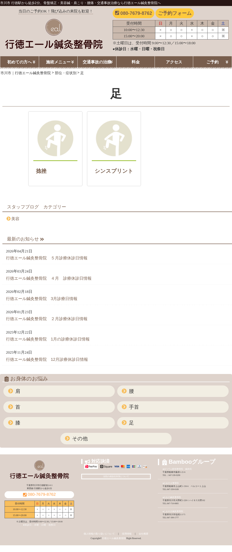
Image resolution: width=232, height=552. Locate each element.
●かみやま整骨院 (170, 483)
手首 (133, 407)
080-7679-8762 (133, 13)
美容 (15, 218)
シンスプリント (114, 171)
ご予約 (212, 62)
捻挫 (41, 171)
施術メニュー (58, 62)
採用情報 (127, 533)
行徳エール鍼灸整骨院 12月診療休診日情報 (47, 359)
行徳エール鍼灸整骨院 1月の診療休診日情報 (48, 339)
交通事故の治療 (97, 62)
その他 (79, 438)
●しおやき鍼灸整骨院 (172, 511)
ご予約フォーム (174, 13)
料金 (136, 62)
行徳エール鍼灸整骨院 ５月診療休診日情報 (46, 258)
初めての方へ (19, 62)
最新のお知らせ (25, 238)
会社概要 (143, 533)
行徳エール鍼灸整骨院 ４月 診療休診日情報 (49, 278)
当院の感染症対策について (116, 476)
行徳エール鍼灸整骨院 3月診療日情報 (42, 298)
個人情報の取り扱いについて (99, 533)
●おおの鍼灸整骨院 (171, 497)
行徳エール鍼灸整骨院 (114, 538)
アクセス (174, 62)
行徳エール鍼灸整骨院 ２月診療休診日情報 (46, 318)
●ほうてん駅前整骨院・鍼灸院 (177, 469)
